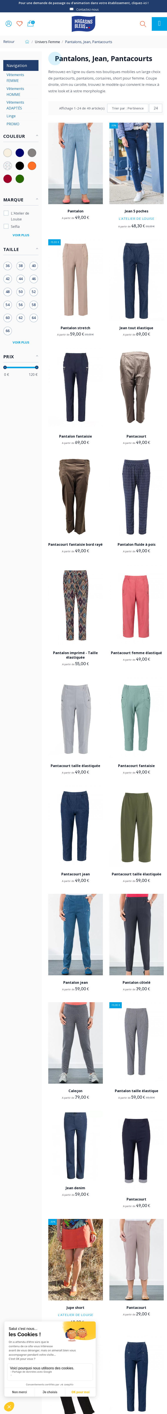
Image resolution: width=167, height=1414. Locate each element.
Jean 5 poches (136, 211)
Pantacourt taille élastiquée (75, 765)
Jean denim (75, 1188)
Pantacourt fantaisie (136, 765)
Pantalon (76, 211)
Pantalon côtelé (136, 982)
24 (156, 108)
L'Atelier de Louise (136, 218)
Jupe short (75, 1307)
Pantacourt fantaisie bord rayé (75, 544)
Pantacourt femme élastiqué (136, 652)
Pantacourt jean (75, 874)
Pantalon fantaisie (75, 436)
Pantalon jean (75, 982)
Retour (9, 41)
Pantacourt (136, 436)
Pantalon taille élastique (136, 1090)
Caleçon (75, 1090)
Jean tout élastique (136, 328)
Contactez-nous (87, 9)
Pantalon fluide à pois (136, 544)
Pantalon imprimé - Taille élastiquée (75, 655)
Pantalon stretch (75, 328)
